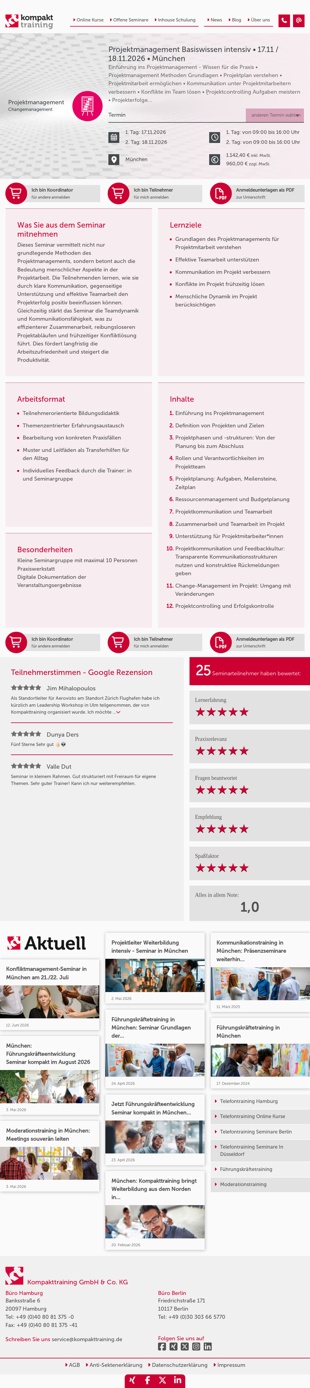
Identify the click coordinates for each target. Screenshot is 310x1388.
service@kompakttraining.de (87, 1339)
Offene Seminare (129, 20)
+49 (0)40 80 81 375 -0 (45, 1317)
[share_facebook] (147, 1381)
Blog (234, 20)
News (214, 20)
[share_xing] (132, 1381)
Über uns (258, 20)
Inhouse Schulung (175, 20)
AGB (72, 1365)
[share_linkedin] (177, 1381)
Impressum (229, 1365)
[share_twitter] (162, 1381)
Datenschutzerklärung (178, 1365)
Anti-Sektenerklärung (114, 1365)
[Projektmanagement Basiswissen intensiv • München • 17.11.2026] (284, 21)
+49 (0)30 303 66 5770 (196, 1317)
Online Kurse (88, 20)
